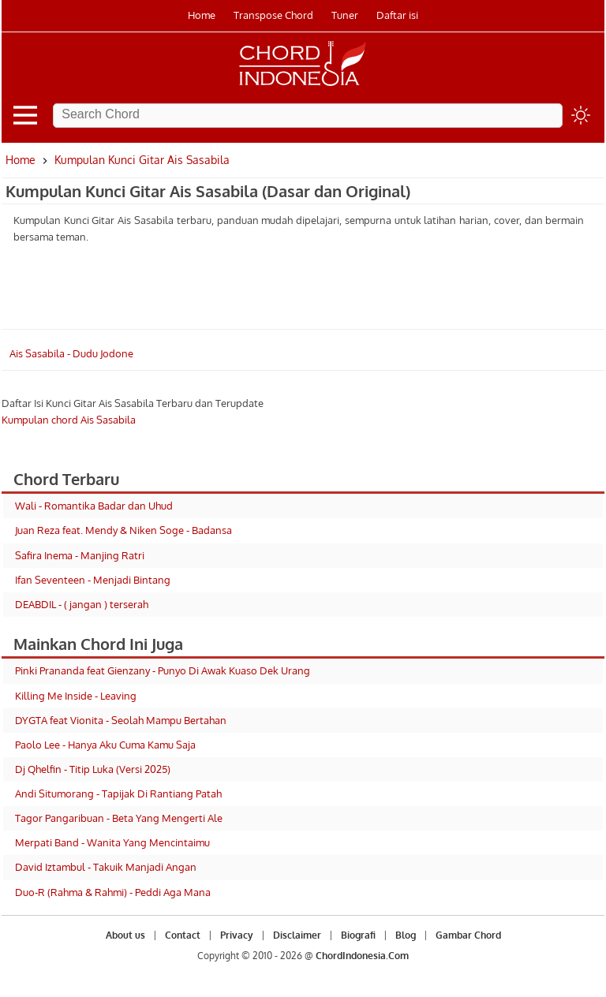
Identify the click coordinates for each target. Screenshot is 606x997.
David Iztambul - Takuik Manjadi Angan (105, 867)
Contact (182, 935)
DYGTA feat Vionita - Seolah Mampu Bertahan (120, 720)
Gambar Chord (468, 935)
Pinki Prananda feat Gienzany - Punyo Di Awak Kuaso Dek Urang (162, 670)
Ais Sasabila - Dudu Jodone (71, 353)
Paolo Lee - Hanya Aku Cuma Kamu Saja (105, 744)
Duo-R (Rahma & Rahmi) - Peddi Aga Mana (113, 892)
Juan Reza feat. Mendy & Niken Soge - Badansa (123, 530)
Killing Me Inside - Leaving (76, 695)
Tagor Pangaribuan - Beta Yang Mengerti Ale (119, 818)
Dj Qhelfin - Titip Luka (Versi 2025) (92, 769)
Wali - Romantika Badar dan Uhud (94, 505)
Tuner (344, 15)
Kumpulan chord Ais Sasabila (69, 419)
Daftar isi (397, 15)
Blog (405, 935)
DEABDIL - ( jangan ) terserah (81, 604)
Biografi (358, 935)
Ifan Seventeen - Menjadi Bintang (92, 579)
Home (201, 15)
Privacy (236, 935)
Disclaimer (297, 935)
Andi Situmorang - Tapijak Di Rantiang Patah (118, 793)
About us (125, 935)
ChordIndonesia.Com (362, 956)
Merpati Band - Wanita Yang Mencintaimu (112, 842)
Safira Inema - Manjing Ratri (79, 555)
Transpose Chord (273, 15)
